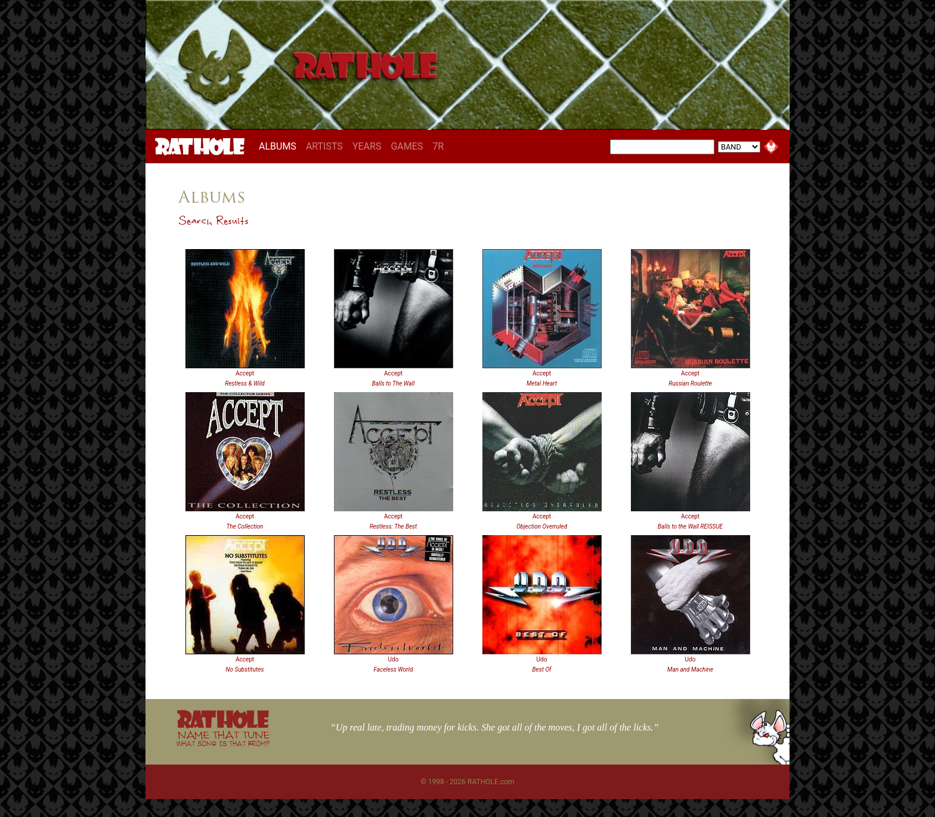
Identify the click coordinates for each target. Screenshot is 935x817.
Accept (245, 373)
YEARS (367, 146)
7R (438, 146)
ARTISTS (324, 146)
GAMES (407, 146)
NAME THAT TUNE (223, 738)
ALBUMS (280, 146)
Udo (393, 659)
